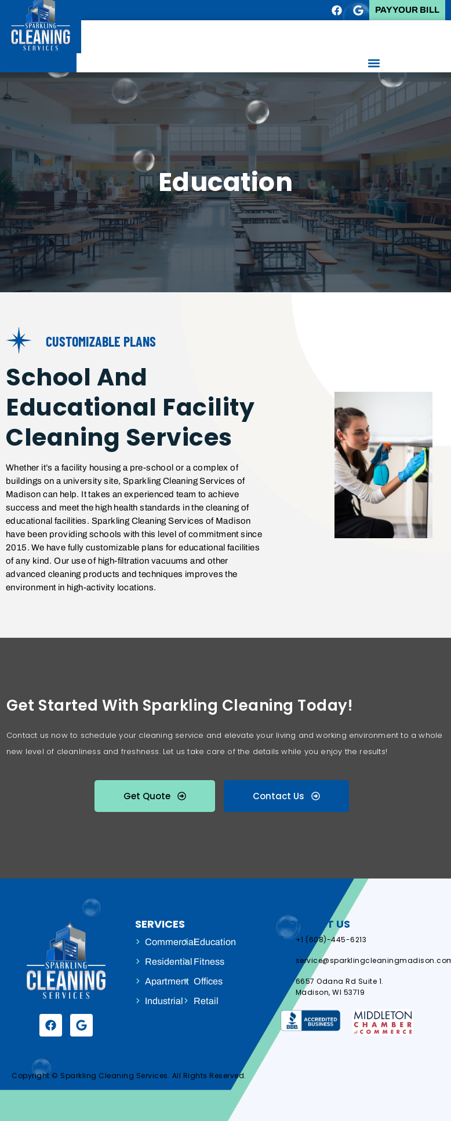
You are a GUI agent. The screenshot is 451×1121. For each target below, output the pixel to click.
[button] (373, 62)
